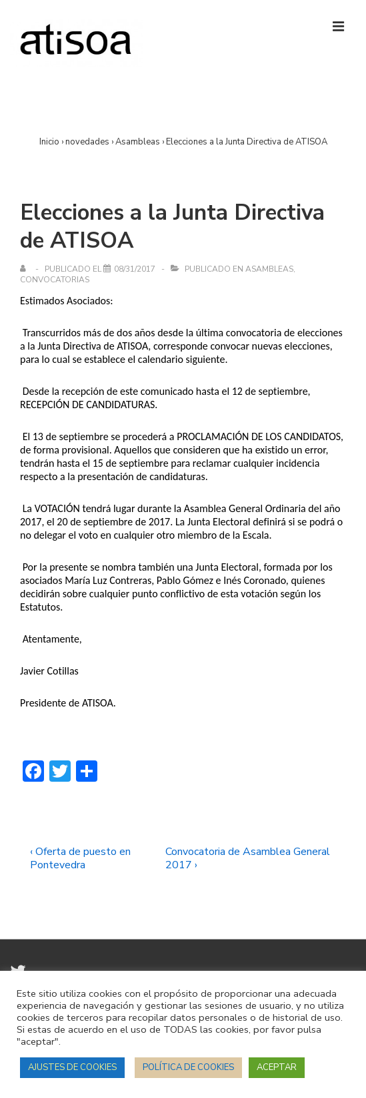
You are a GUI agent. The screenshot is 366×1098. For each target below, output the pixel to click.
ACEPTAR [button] (277, 1067)
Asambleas (269, 269)
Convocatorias (54, 279)
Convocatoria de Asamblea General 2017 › (247, 858)
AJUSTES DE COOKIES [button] (72, 1067)
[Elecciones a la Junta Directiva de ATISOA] (134, 269)
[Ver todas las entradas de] (25, 269)
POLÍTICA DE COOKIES (188, 1067)
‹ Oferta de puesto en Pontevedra (80, 858)
